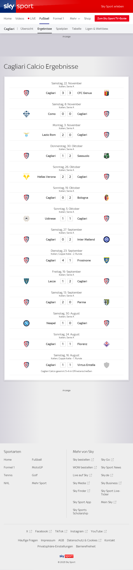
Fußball (44, 18)
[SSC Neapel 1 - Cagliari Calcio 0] (66, 323)
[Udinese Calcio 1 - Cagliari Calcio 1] (66, 218)
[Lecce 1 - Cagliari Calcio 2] (66, 281)
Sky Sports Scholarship (80, 511)
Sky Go (107, 460)
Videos (19, 18)
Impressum (48, 540)
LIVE (33, 18)
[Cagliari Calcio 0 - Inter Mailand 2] (66, 239)
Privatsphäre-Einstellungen (55, 546)
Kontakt (109, 540)
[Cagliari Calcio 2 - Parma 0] (66, 302)
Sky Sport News (111, 467)
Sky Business (111, 483)
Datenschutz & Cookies (83, 541)
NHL (7, 483)
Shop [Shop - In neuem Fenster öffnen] (87, 18)
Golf (34, 475)
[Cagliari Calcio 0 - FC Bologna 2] (66, 197)
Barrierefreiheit (86, 546)
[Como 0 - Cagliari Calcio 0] (66, 114)
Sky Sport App (82, 502)
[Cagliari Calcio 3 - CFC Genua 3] (66, 93)
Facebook (43, 532)
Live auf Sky (82, 475)
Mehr (75, 18)
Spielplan (62, 28)
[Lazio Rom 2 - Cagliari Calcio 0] (66, 135)
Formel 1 (58, 18)
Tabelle (76, 28)
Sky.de (106, 475)
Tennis (8, 475)
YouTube (98, 532)
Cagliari (9, 29)
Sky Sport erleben (112, 6)
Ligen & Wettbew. (97, 28)
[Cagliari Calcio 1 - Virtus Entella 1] (66, 365)
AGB (61, 540)
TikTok (60, 532)
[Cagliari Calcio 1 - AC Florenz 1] (66, 344)
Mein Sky (108, 502)
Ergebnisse (44, 28)
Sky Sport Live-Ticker (110, 492)
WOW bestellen (84, 468)
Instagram (78, 532)
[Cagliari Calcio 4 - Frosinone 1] (66, 260)
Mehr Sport (39, 483)
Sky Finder (81, 491)
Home (8, 18)
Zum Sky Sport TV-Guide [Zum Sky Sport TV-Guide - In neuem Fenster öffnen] (111, 18)
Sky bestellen (83, 460)
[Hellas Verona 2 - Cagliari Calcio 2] (66, 177)
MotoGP (37, 467)
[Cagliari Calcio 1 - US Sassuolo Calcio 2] (66, 156)
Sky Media (81, 483)
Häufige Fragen (28, 540)
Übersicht (27, 28)
